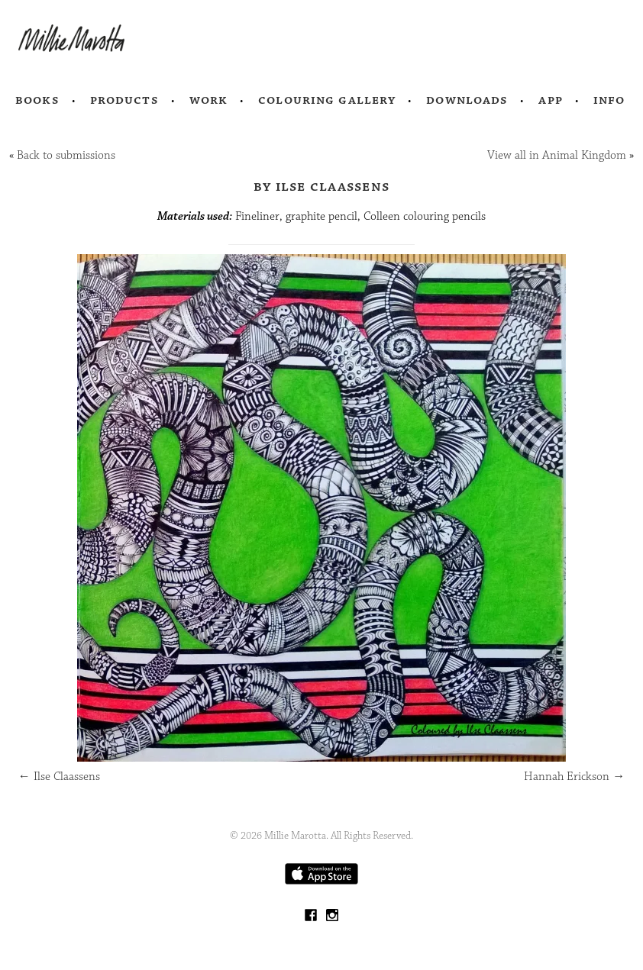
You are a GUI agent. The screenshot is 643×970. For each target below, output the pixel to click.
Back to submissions (66, 155)
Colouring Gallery (327, 100)
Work (208, 100)
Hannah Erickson (574, 776)
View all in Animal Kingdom (556, 155)
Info (609, 100)
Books (37, 100)
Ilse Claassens (59, 776)
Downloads (467, 100)
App (550, 100)
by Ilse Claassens (321, 186)
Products (124, 100)
